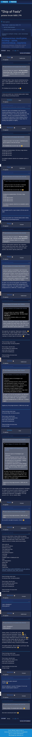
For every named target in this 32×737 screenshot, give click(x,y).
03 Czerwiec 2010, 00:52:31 (7, 105)
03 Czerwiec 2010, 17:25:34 (7, 507)
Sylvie (23, 29)
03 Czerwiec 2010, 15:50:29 (7, 229)
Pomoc (9, 730)
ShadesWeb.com (20, 735)
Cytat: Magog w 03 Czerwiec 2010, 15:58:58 (14, 370)
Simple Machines (20, 733)
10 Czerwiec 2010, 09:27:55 (7, 532)
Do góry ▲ (22, 730)
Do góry (3, 718)
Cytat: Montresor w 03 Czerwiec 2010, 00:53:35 (15, 176)
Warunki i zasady (15, 730)
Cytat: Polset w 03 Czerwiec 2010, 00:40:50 (14, 137)
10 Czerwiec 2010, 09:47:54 (7, 618)
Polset (9, 57)
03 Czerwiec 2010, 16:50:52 (7, 300)
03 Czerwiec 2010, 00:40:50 (7, 62)
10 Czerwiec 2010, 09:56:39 (7, 700)
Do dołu (3, 50)
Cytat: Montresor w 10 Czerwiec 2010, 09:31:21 (15, 622)
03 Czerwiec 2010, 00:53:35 (7, 133)
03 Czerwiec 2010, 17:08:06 (7, 435)
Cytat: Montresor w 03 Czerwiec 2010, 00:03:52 (15, 66)
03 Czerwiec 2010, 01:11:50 (7, 172)
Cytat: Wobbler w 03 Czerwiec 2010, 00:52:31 (14, 266)
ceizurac (9, 294)
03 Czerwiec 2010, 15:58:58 (7, 262)
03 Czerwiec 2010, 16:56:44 (7, 366)
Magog (9, 223)
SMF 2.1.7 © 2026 (12, 733)
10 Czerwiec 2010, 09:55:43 (7, 677)
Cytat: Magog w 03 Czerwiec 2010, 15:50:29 (14, 304)
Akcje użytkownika (25, 53)
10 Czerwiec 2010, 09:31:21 (7, 601)
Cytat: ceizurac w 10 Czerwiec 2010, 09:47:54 (14, 704)
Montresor (10, 127)
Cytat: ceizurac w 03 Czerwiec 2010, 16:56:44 (14, 439)
